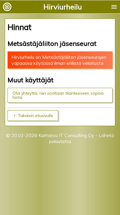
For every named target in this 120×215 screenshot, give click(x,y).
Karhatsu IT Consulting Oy (66, 135)
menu (114, 6)
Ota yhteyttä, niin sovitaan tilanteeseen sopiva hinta (58, 95)
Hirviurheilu (62, 6)
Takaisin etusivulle (35, 115)
